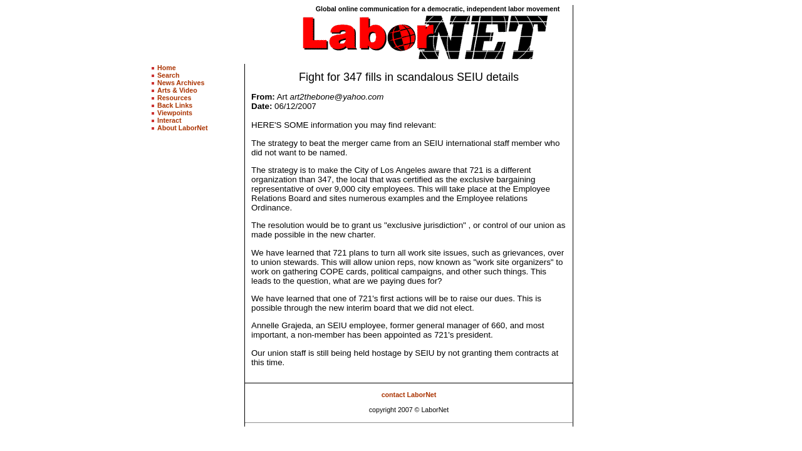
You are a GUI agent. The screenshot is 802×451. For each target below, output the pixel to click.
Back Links (174, 105)
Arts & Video (177, 90)
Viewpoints (174, 113)
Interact (169, 120)
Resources (174, 97)
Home (166, 67)
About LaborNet (182, 128)
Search (168, 75)
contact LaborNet (409, 394)
